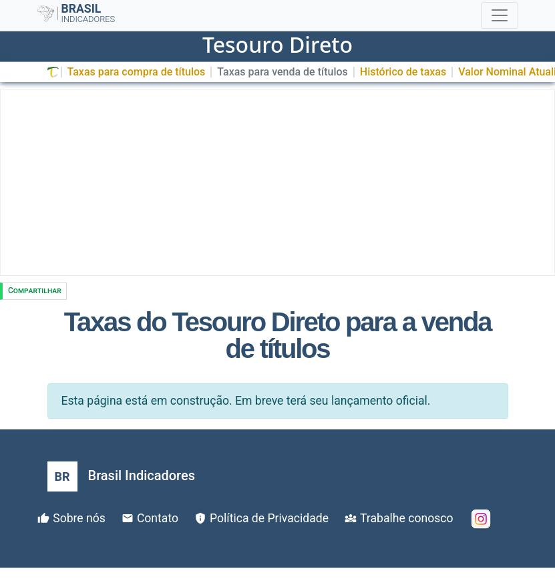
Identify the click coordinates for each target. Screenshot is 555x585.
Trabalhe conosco (406, 518)
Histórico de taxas (403, 71)
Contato (157, 518)
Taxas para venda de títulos (282, 71)
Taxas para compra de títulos (136, 71)
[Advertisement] (277, 182)
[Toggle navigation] (499, 15)
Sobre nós (79, 518)
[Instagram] (481, 519)
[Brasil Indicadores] (121, 476)
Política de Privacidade (269, 518)
